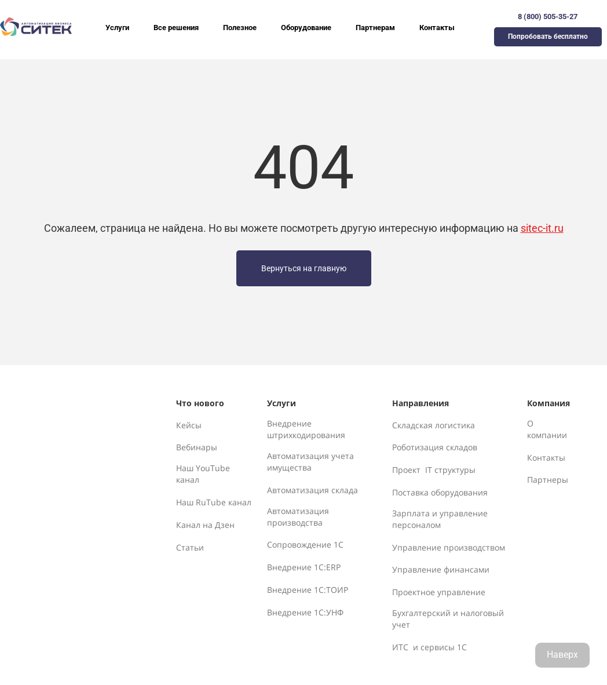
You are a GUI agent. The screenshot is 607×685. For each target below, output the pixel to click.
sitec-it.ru (542, 228)
